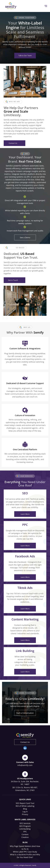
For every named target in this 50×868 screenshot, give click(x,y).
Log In (25, 811)
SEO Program (25, 826)
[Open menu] (45, 6)
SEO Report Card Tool (25, 803)
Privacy (25, 814)
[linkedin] (25, 748)
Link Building (25, 829)
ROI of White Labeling (25, 806)
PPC (25, 831)
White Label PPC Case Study (25, 851)
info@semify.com (24, 765)
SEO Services (25, 823)
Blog (25, 809)
